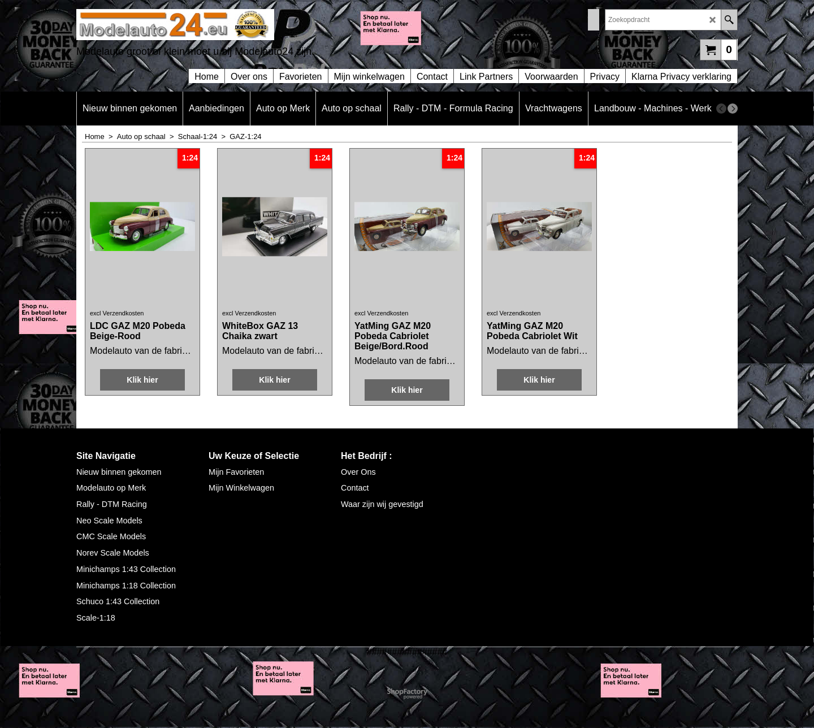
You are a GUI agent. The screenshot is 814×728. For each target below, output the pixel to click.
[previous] (721, 108)
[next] (733, 108)
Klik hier (142, 379)
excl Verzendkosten (117, 313)
